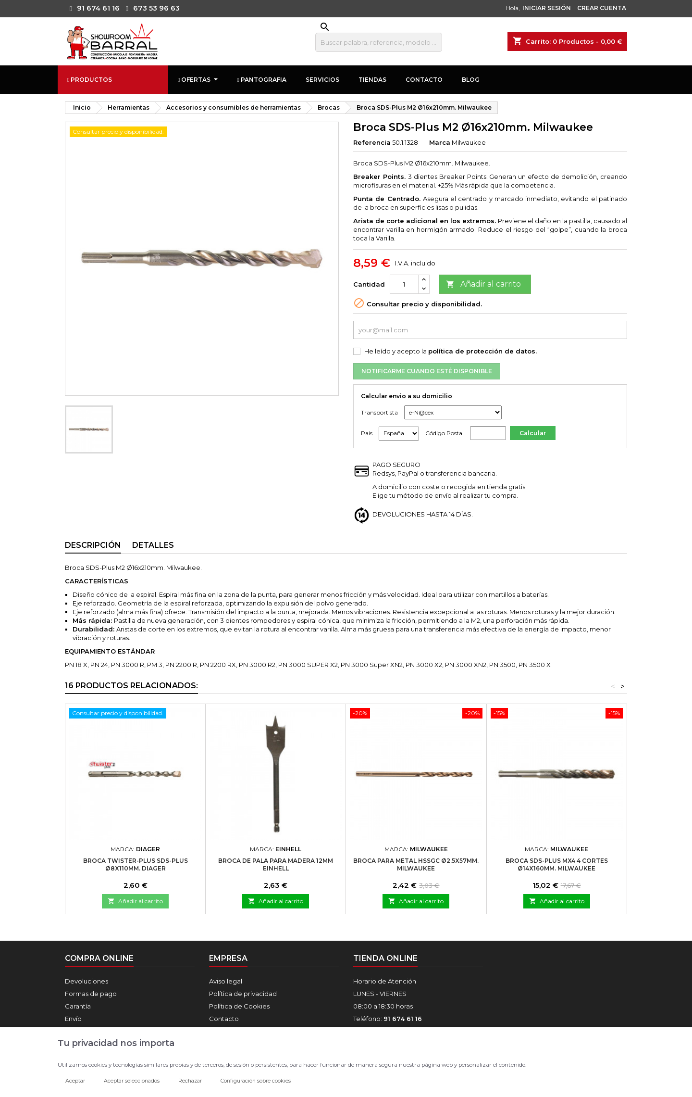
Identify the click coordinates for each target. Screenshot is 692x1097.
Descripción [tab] (93, 545)
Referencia (372, 142)
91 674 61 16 (92, 8)
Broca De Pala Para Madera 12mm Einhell (275, 864)
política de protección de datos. (482, 351)
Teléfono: (387, 1018)
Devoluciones (86, 981)
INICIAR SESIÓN (546, 8)
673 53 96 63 (150, 8)
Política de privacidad (243, 993)
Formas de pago (91, 993)
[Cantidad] (404, 284)
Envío (73, 1018)
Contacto (224, 1018)
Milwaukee (469, 142)
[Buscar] (378, 42)
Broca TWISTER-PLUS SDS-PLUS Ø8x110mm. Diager (135, 864)
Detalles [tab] (153, 545)
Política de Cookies (239, 1006)
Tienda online (385, 958)
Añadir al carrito (483, 284)
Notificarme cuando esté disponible (426, 371)
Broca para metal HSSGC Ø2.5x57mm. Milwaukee (416, 864)
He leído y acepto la (450, 351)
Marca (439, 142)
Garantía (78, 1006)
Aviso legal (225, 981)
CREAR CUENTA (601, 8)
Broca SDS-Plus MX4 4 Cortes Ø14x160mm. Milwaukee (557, 864)
